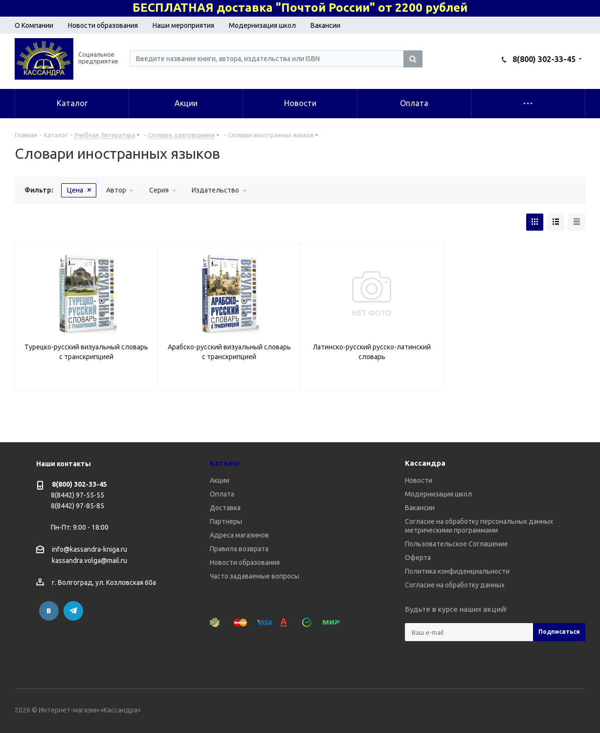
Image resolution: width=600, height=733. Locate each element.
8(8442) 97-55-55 (77, 495)
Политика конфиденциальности (457, 571)
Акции (219, 480)
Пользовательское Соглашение (456, 544)
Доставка (225, 508)
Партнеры (226, 521)
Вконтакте (49, 611)
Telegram (73, 611)
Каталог (225, 463)
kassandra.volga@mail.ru (89, 561)
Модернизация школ (262, 25)
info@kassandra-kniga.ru (89, 549)
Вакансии (325, 25)
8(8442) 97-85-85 (77, 506)
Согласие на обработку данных (455, 585)
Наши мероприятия (183, 25)
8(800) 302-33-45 (544, 59)
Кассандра (425, 463)
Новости (418, 480)
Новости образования (103, 25)
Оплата (222, 494)
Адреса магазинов (239, 535)
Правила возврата (239, 549)
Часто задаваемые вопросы (254, 576)
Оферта (418, 557)
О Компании (34, 25)
